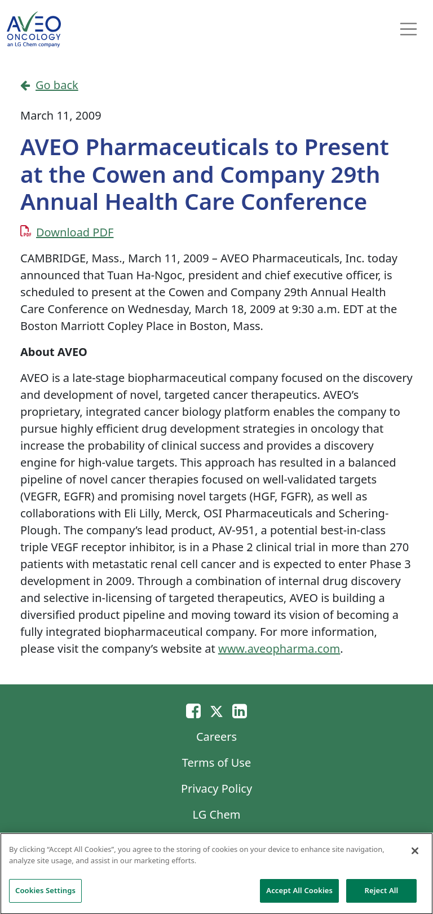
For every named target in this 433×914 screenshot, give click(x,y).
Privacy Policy (216, 788)
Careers (216, 736)
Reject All (382, 894)
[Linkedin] (239, 710)
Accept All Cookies (299, 894)
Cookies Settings (45, 894)
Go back (49, 85)
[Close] (415, 854)
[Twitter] (216, 710)
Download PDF (74, 232)
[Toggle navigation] (409, 29)
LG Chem (217, 814)
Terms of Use (216, 762)
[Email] (193, 710)
